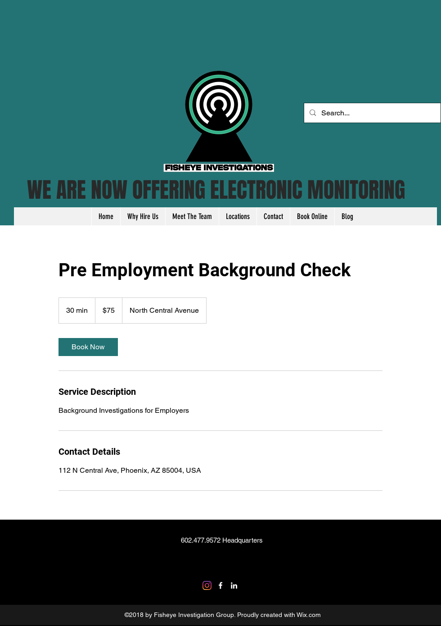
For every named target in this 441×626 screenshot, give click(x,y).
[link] (88, 347)
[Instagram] (207, 585)
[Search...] (371, 113)
